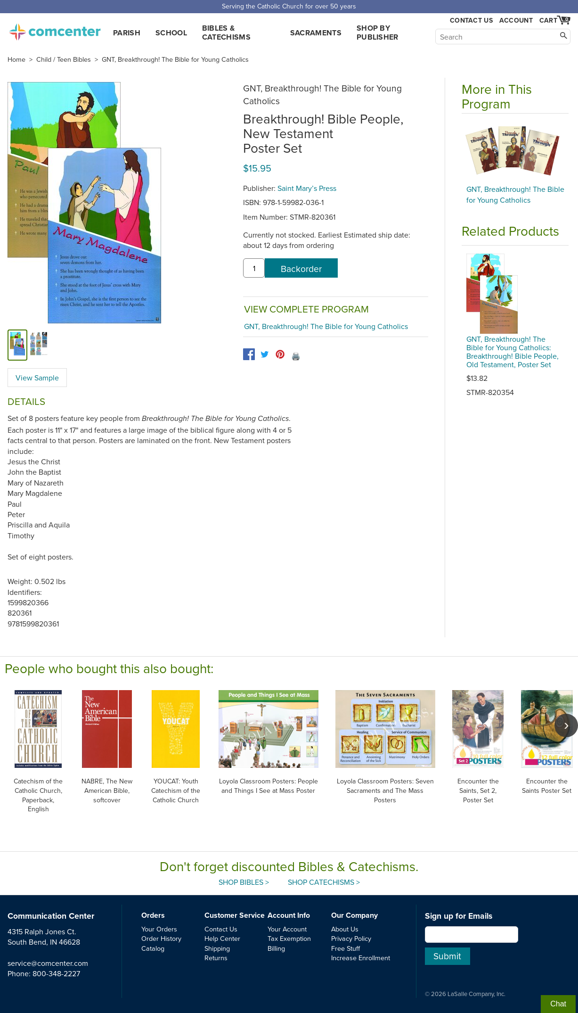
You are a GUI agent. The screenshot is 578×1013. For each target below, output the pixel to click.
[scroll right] (566, 725)
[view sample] (38, 344)
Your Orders (159, 929)
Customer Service (234, 915)
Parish (126, 32)
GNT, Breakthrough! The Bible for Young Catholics (175, 59)
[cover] (17, 344)
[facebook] (249, 354)
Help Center (222, 938)
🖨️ (296, 356)
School (171, 32)
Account (516, 20)
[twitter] (264, 354)
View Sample (37, 377)
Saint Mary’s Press (306, 188)
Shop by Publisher (378, 32)
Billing (276, 948)
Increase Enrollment (360, 958)
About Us (344, 929)
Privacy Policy (351, 938)
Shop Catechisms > (324, 882)
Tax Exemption (289, 938)
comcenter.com (55, 29)
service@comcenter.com (48, 963)
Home (16, 59)
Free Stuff (345, 948)
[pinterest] (280, 354)
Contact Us (471, 20)
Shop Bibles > (244, 882)
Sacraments (316, 32)
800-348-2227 (56, 973)
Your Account (287, 929)
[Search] (502, 36)
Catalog (152, 948)
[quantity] (254, 268)
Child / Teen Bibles (63, 59)
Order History (161, 938)
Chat (558, 1004)
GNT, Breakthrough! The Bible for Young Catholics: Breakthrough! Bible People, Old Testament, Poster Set (512, 352)
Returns (216, 958)
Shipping (217, 948)
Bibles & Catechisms (226, 32)
